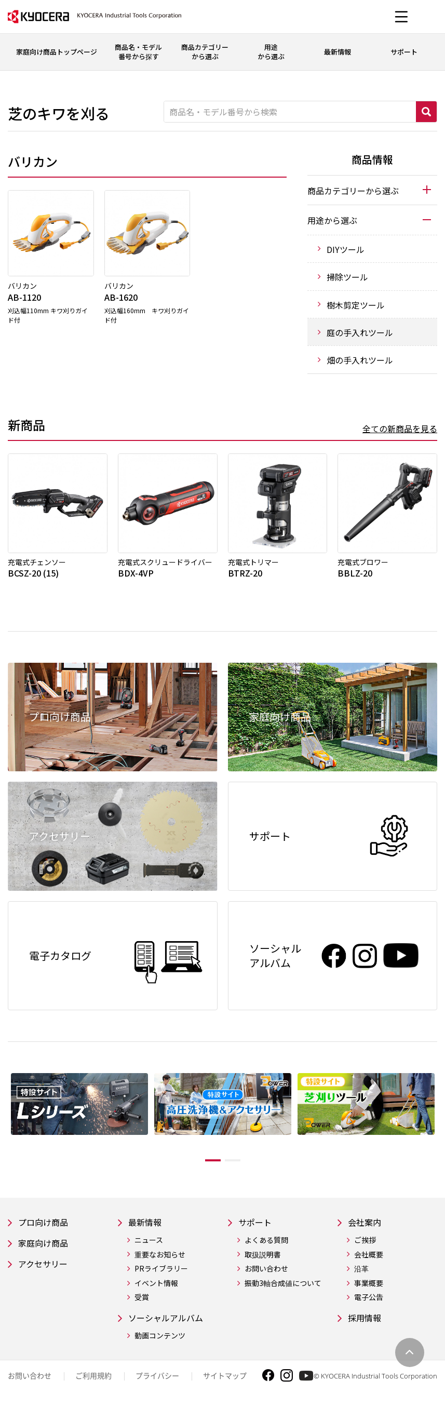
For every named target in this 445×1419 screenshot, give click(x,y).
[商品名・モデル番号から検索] (290, 111)
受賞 (141, 1305)
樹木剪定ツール (356, 305)
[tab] (372, 190)
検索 (426, 111)
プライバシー (157, 1384)
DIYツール (346, 249)
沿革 (361, 1276)
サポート (257, 1228)
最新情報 (147, 1228)
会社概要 (368, 1262)
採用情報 (366, 1325)
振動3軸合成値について (283, 1290)
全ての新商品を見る (399, 428)
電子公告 (368, 1305)
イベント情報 (156, 1290)
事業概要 (368, 1290)
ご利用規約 (93, 1384)
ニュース (148, 1247)
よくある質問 (266, 1247)
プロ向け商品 (46, 1228)
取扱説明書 (263, 1262)
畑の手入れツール (360, 360)
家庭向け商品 (46, 1250)
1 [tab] (205, 1166)
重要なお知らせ (159, 1262)
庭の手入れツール (360, 332)
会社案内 (366, 1228)
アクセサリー (46, 1273)
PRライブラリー (161, 1276)
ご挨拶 (365, 1247)
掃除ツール (347, 277)
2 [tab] (240, 1166)
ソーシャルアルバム (170, 1325)
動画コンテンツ (159, 1344)
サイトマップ (225, 1384)
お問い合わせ (266, 1276)
